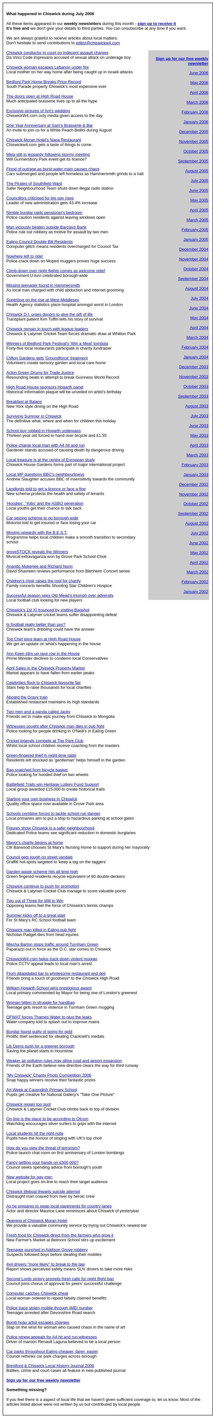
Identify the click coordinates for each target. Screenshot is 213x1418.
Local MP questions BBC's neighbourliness (45, 474)
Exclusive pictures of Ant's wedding (38, 110)
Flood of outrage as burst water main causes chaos (52, 169)
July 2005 (199, 180)
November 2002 (194, 494)
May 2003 (199, 435)
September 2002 (193, 513)
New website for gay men (29, 1177)
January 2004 (195, 357)
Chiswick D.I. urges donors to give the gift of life (49, 314)
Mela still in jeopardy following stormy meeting (48, 154)
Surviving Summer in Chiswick (34, 416)
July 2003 (199, 415)
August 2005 (196, 170)
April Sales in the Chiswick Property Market (45, 668)
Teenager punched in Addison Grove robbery (47, 1249)
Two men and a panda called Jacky (38, 711)
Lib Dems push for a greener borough (40, 1046)
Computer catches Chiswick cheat (37, 1293)
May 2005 (199, 200)
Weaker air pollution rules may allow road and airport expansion (64, 1060)
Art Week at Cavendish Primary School (41, 1089)
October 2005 (195, 151)
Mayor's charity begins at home (34, 842)
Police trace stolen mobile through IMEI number (49, 1307)
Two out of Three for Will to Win (34, 900)
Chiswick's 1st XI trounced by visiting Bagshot (47, 610)
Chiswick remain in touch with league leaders (47, 329)
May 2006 (199, 82)
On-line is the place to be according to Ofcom (47, 1118)
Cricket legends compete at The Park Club (44, 740)
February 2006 (194, 112)
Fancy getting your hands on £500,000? (42, 1162)
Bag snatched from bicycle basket (37, 769)
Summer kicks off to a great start (35, 915)
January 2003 (195, 474)
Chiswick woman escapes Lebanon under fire (47, 67)
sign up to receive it (157, 23)
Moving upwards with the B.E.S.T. (37, 532)
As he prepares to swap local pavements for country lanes (59, 1206)
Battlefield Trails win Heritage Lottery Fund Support (52, 784)
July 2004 (199, 298)
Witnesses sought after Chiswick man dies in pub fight (55, 726)
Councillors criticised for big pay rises (40, 198)
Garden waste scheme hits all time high (42, 871)
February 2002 (194, 581)
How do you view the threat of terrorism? (43, 1148)
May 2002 (199, 552)
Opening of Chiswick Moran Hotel (36, 1220)
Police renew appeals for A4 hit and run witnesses (51, 1337)
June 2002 (198, 543)
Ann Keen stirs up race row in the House (43, 653)
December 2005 (194, 131)
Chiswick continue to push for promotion (42, 886)
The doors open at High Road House (39, 96)
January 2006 (195, 121)
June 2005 (198, 190)
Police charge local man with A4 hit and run (45, 445)
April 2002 (199, 562)
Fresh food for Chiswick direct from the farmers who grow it (60, 1235)
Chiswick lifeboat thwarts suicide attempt (43, 1191)
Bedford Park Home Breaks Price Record (43, 81)
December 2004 (194, 249)
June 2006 (198, 72)
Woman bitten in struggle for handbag (40, 1002)
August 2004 (196, 288)
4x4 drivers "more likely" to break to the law (45, 1264)
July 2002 (199, 533)
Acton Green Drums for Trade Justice (40, 372)
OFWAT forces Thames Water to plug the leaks (49, 1017)
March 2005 (197, 219)
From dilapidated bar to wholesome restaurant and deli (55, 973)
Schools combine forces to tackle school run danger (53, 813)
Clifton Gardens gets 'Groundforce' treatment (47, 358)
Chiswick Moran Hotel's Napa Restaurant (43, 140)
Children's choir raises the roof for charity (43, 580)
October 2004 (195, 268)
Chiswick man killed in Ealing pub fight (41, 929)
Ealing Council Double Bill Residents (39, 241)
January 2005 (195, 239)
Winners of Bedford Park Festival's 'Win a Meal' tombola (57, 343)
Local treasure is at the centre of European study (50, 459)
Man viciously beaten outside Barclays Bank (46, 227)
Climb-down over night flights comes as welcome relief (55, 270)
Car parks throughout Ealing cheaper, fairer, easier (52, 1351)
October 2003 (195, 386)
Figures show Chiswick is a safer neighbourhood (50, 828)
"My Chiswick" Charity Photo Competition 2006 (48, 1075)
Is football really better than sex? (35, 624)
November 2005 (194, 141)
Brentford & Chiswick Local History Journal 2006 (50, 1365)
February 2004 (194, 347)
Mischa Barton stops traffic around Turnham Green (52, 944)
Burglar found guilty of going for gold (39, 1031)
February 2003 (194, 464)
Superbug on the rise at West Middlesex (42, 299)
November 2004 (194, 259)
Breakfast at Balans (24, 401)
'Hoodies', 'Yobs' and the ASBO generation (44, 503)
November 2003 (194, 376)
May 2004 (199, 317)
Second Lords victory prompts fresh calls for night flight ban (60, 1278)
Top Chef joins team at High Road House (43, 639)
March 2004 (197, 337)
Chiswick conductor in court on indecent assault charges (57, 52)
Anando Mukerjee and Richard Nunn (39, 566)
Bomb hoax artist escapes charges (37, 1322)
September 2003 (193, 396)
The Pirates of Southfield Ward (34, 183)
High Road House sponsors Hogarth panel (44, 387)
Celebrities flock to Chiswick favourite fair (43, 682)
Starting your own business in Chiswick (41, 799)
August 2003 (196, 406)
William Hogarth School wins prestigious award (49, 988)
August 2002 (196, 523)
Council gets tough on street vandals (39, 857)
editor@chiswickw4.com (98, 42)
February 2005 (194, 229)
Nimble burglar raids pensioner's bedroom (44, 212)
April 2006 (199, 92)
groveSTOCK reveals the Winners (37, 551)
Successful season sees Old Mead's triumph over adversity (60, 595)
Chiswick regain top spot (28, 1104)
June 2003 (198, 425)
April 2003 (199, 445)
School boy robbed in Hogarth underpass (43, 430)
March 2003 (197, 455)
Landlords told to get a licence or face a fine (46, 488)
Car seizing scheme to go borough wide (42, 518)
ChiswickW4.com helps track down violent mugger (52, 959)
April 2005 (199, 210)
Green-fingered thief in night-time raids (41, 755)
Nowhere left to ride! (24, 256)
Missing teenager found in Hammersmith (43, 285)
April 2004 (199, 327)
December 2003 (194, 366)
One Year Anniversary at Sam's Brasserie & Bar (49, 125)
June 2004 (198, 308)
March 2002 (197, 572)
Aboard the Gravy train (27, 697)
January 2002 (195, 591)
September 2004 (193, 278)
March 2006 (197, 102)
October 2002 (195, 503)
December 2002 (194, 484)
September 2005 (193, 161)
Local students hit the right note (34, 1133)
